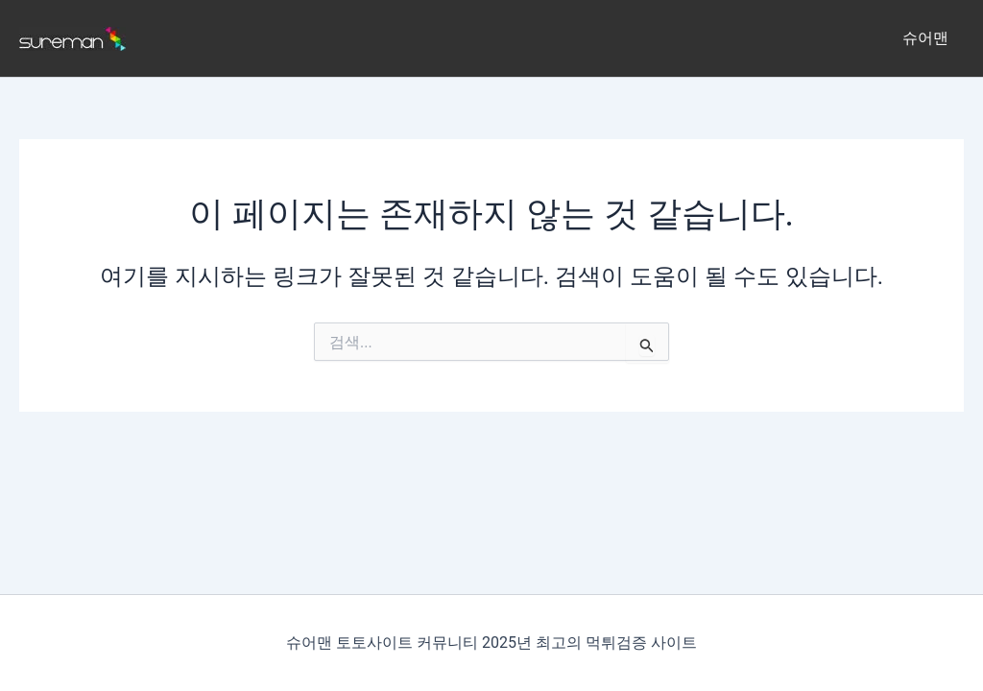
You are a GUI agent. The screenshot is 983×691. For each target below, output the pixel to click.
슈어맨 (925, 38)
